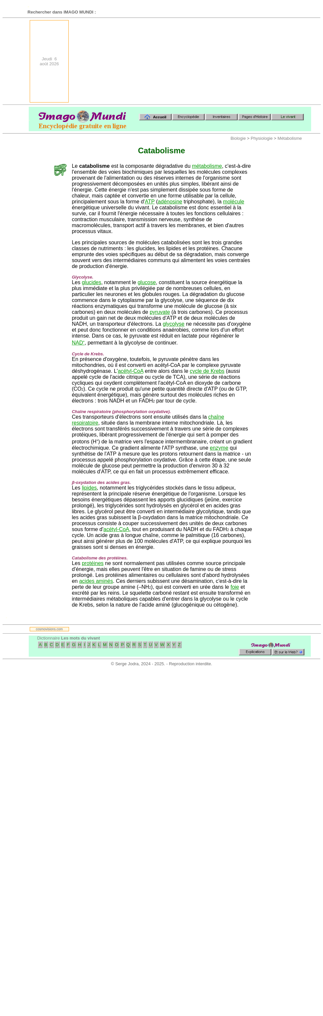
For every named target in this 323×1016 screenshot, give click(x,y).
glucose (147, 282)
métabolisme (207, 166)
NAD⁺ (78, 342)
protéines (93, 563)
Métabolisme (289, 138)
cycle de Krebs (207, 371)
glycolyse (174, 324)
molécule (233, 201)
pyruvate (160, 312)
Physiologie (262, 138)
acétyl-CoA (130, 371)
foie (235, 587)
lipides (89, 488)
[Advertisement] (260, 61)
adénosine (170, 201)
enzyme (219, 448)
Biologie (238, 138)
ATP (150, 201)
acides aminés (96, 581)
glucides (91, 282)
